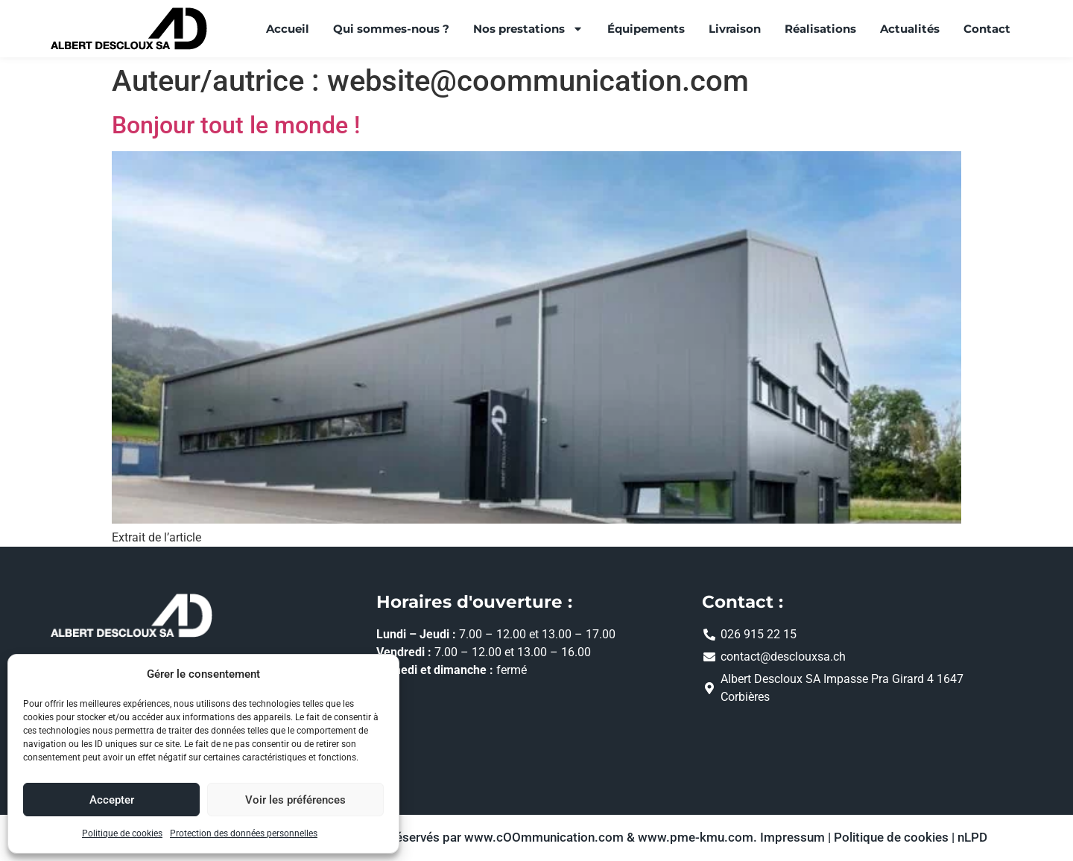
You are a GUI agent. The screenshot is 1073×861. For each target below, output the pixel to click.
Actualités (910, 29)
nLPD (972, 837)
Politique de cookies (122, 833)
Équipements (646, 29)
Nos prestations (528, 29)
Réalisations (820, 29)
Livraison (735, 29)
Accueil (287, 29)
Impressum (792, 837)
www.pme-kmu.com (695, 837)
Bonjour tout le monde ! (236, 125)
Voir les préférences (295, 800)
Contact (986, 29)
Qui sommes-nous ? (391, 29)
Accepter (111, 800)
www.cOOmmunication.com (544, 837)
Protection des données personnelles (243, 833)
